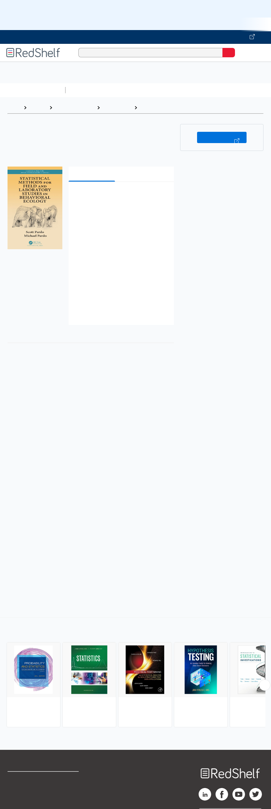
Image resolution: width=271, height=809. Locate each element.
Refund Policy (70, 793)
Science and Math (122, 90)
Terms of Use (70, 779)
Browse (37, 108)
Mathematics (117, 108)
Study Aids (84, 90)
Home (14, 108)
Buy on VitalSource (222, 137)
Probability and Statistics (169, 108)
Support (16, 793)
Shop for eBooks (26, 779)
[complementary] (135, 673)
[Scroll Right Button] (264, 685)
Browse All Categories (32, 90)
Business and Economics (243, 90)
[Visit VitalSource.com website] (135, 37)
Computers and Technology (179, 90)
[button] (121, 196)
